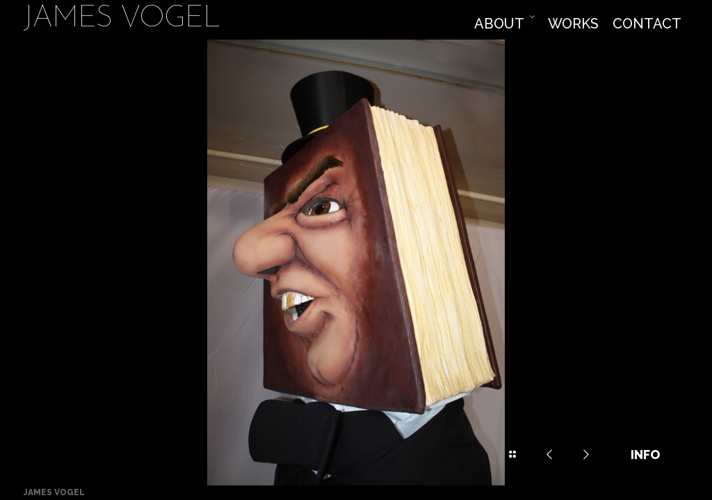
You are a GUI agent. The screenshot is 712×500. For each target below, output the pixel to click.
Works (573, 23)
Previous (549, 455)
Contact (647, 23)
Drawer (512, 455)
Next (586, 455)
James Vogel (122, 19)
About (499, 23)
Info (645, 454)
